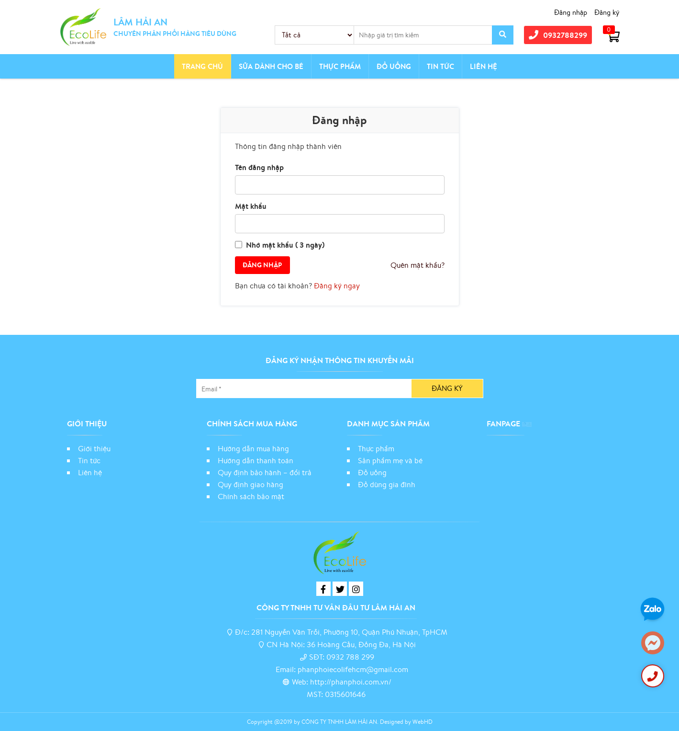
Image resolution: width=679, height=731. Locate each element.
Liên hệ (483, 66)
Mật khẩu (251, 206)
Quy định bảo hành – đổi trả (265, 472)
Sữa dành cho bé (271, 66)
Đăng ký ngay (337, 285)
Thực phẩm (340, 66)
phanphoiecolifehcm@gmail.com (353, 669)
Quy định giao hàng (250, 484)
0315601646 (345, 694)
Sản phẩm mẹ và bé (390, 460)
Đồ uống (372, 472)
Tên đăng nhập (259, 167)
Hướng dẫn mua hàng (253, 448)
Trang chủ (202, 66)
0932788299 (558, 35)
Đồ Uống (394, 66)
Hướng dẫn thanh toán (255, 460)
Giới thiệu (94, 448)
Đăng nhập (570, 12)
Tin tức (440, 66)
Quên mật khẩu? (417, 265)
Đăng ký (607, 12)
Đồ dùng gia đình (386, 484)
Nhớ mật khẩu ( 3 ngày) (285, 245)
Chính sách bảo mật (252, 496)
